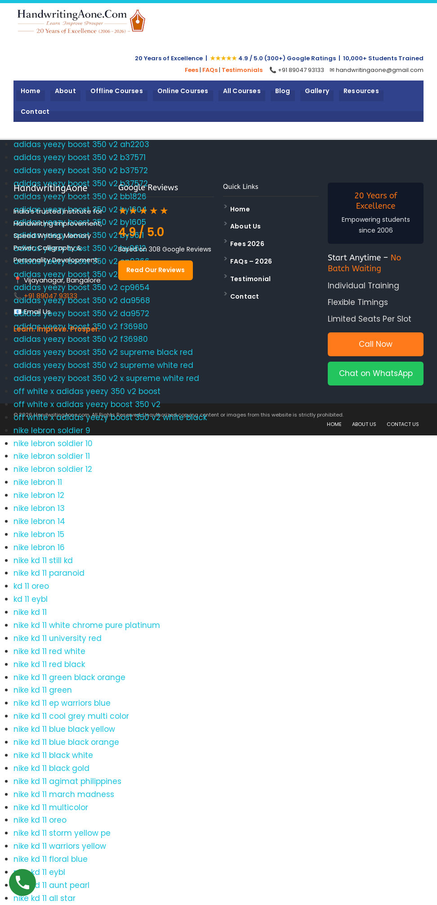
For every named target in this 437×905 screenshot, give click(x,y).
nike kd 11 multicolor (50, 807)
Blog (282, 90)
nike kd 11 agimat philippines (67, 781)
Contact (35, 111)
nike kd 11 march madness (63, 794)
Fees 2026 (247, 243)
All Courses (242, 90)
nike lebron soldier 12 (52, 469)
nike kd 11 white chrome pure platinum (86, 625)
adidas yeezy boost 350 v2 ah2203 (81, 144)
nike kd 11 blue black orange (66, 742)
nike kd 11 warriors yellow (59, 846)
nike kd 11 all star (44, 898)
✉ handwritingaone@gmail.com (377, 70)
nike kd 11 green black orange (69, 677)
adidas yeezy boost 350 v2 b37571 (79, 157)
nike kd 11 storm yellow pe (62, 833)
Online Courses (183, 90)
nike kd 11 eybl (39, 872)
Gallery (317, 90)
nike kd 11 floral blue (50, 859)
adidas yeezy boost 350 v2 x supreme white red (106, 378)
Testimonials (242, 70)
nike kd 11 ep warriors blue (62, 703)
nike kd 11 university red (57, 638)
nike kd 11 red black (49, 664)
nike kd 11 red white (49, 651)
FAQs (210, 70)
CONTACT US (403, 424)
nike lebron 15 (38, 534)
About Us (245, 226)
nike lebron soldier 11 (51, 456)
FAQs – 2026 (251, 261)
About (65, 90)
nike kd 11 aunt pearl (51, 885)
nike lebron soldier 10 (53, 443)
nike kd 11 (30, 612)
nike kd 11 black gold (51, 768)
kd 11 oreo (31, 586)
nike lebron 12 (38, 495)
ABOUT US (364, 424)
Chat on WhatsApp (376, 373)
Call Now (375, 344)
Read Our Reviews (155, 269)
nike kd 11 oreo (40, 820)
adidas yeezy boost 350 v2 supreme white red (103, 365)
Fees (191, 70)
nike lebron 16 (39, 547)
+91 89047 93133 (50, 295)
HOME (334, 424)
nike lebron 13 (39, 508)
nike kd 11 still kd (43, 560)
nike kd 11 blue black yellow (64, 729)
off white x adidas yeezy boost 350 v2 (87, 404)
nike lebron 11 (37, 482)
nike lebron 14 (39, 521)
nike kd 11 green (42, 690)
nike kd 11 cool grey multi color (71, 716)
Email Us (37, 311)
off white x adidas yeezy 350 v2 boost (87, 391)
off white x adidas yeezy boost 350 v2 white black (110, 417)
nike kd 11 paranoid (49, 573)
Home (30, 90)
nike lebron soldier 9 (51, 430)
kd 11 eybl (30, 599)
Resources (361, 90)
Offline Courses (116, 90)
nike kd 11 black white (53, 755)
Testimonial (250, 278)
